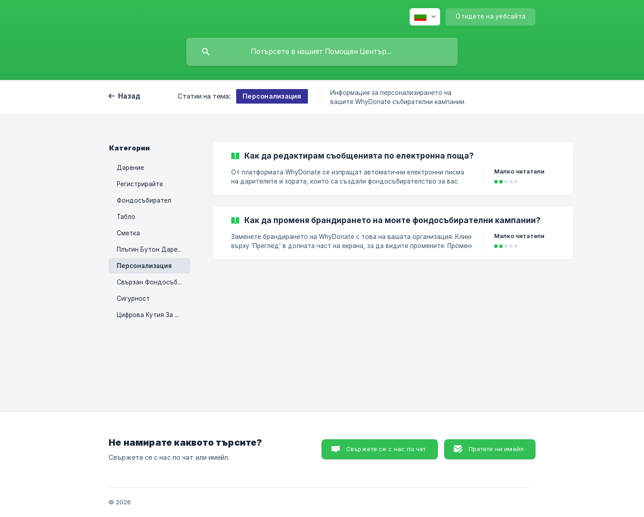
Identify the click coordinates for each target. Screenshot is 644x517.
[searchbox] (322, 52)
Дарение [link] (130, 167)
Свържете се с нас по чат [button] (386, 448)
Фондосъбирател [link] (144, 200)
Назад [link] (129, 96)
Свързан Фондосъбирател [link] (153, 282)
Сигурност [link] (133, 298)
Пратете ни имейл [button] (496, 448)
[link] (393, 168)
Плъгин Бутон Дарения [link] (152, 249)
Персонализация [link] (144, 265)
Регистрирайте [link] (140, 184)
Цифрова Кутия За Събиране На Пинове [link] (153, 314)
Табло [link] (126, 216)
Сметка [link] (128, 233)
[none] (425, 16)
